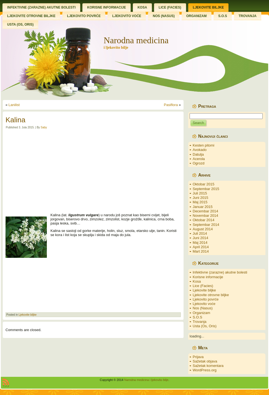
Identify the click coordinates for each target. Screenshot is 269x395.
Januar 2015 (202, 207)
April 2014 (201, 247)
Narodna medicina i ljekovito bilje (146, 380)
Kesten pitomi (203, 145)
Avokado (199, 150)
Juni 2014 (200, 238)
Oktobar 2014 (203, 220)
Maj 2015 (200, 202)
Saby (44, 127)
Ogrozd (199, 163)
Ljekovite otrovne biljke (211, 295)
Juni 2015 (200, 198)
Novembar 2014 (205, 215)
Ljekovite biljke (27, 314)
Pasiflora (171, 105)
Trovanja (199, 322)
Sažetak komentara (208, 366)
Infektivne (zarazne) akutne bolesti (220, 272)
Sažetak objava (205, 361)
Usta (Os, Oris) (205, 326)
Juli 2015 (200, 193)
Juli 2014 (200, 233)
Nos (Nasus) (202, 308)
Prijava (198, 357)
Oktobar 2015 (203, 184)
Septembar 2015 (206, 189)
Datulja (198, 154)
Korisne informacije (208, 277)
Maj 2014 (200, 242)
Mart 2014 (201, 251)
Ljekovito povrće (206, 299)
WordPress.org (204, 370)
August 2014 (203, 229)
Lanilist (14, 105)
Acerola (199, 159)
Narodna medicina (136, 40)
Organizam (201, 313)
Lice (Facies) (203, 286)
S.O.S (197, 317)
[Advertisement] (93, 171)
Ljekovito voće (204, 304)
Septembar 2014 (206, 225)
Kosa (197, 281)
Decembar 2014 (205, 211)
